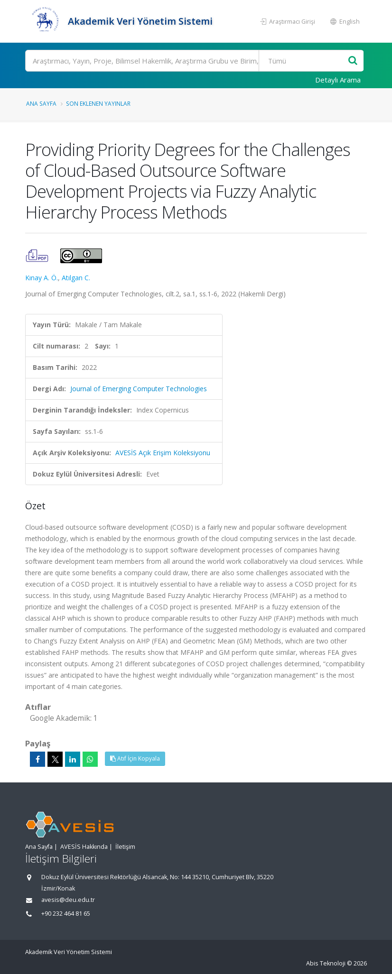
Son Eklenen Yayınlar (98, 103)
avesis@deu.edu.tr (68, 900)
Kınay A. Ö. (41, 277)
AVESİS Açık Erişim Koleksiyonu (162, 452)
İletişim (125, 847)
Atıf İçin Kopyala (135, 758)
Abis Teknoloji (325, 963)
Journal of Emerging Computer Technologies (138, 388)
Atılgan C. (76, 277)
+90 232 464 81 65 (65, 914)
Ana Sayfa (41, 103)
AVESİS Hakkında (84, 847)
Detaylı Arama (338, 79)
